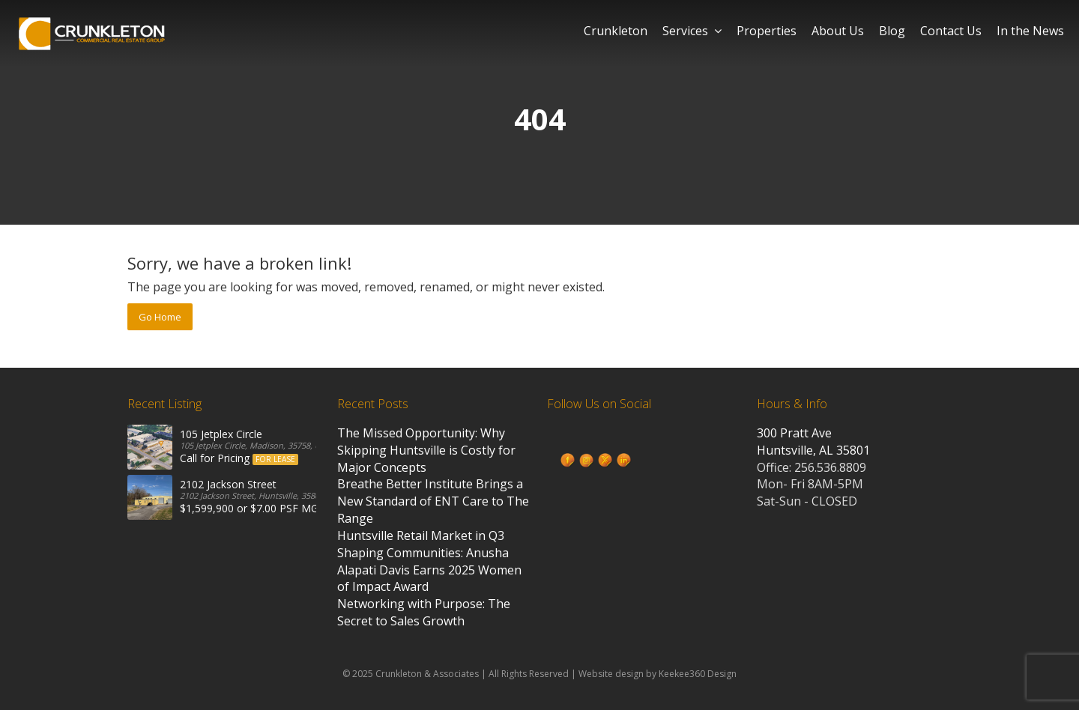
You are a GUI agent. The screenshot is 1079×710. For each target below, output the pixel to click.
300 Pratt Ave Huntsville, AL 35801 (813, 441)
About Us (837, 30)
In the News (1030, 30)
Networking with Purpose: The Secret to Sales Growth (423, 612)
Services (692, 30)
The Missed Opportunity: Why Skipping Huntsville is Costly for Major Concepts (426, 450)
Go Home (160, 317)
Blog (892, 30)
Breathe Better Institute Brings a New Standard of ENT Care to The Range (433, 501)
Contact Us (951, 30)
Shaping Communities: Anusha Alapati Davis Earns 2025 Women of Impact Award (429, 569)
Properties (767, 30)
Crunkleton (615, 30)
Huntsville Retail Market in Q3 (420, 535)
